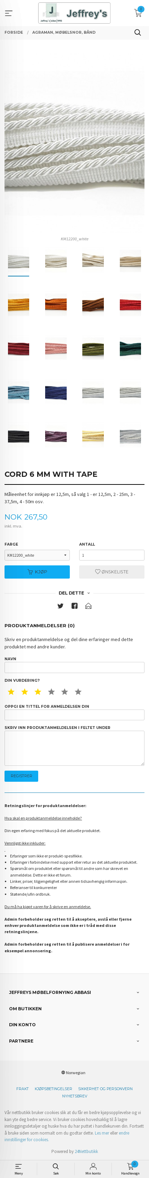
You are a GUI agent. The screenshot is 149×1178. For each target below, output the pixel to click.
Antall (87, 544)
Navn (74, 665)
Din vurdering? (22, 680)
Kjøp (37, 571)
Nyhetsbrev (74, 1096)
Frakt (22, 1089)
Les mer (102, 1133)
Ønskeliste (112, 571)
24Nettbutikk (86, 1151)
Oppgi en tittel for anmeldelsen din (74, 712)
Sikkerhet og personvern (105, 1089)
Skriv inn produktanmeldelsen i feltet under (74, 745)
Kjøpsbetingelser (53, 1089)
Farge (11, 544)
